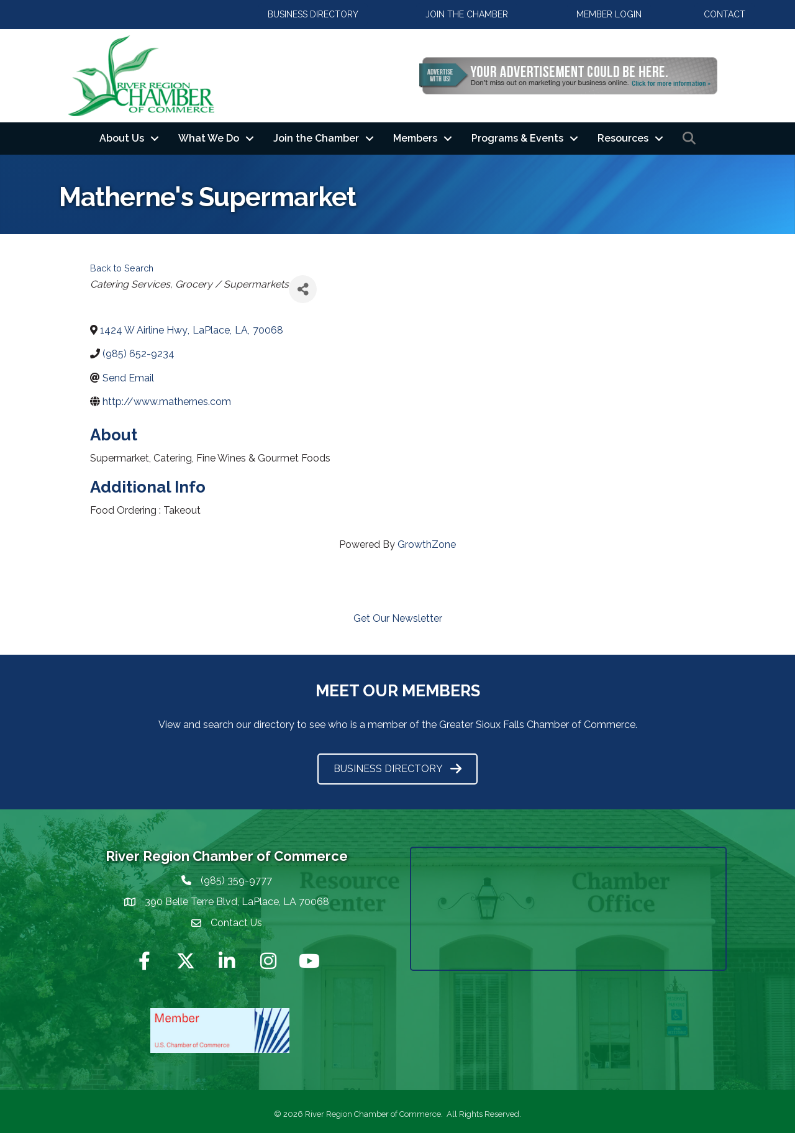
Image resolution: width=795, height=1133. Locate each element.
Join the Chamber (316, 138)
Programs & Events (517, 138)
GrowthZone (427, 544)
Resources (622, 138)
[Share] (303, 289)
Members (415, 138)
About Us (121, 138)
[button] (313, 14)
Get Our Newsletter (397, 618)
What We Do (208, 138)
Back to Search (121, 268)
